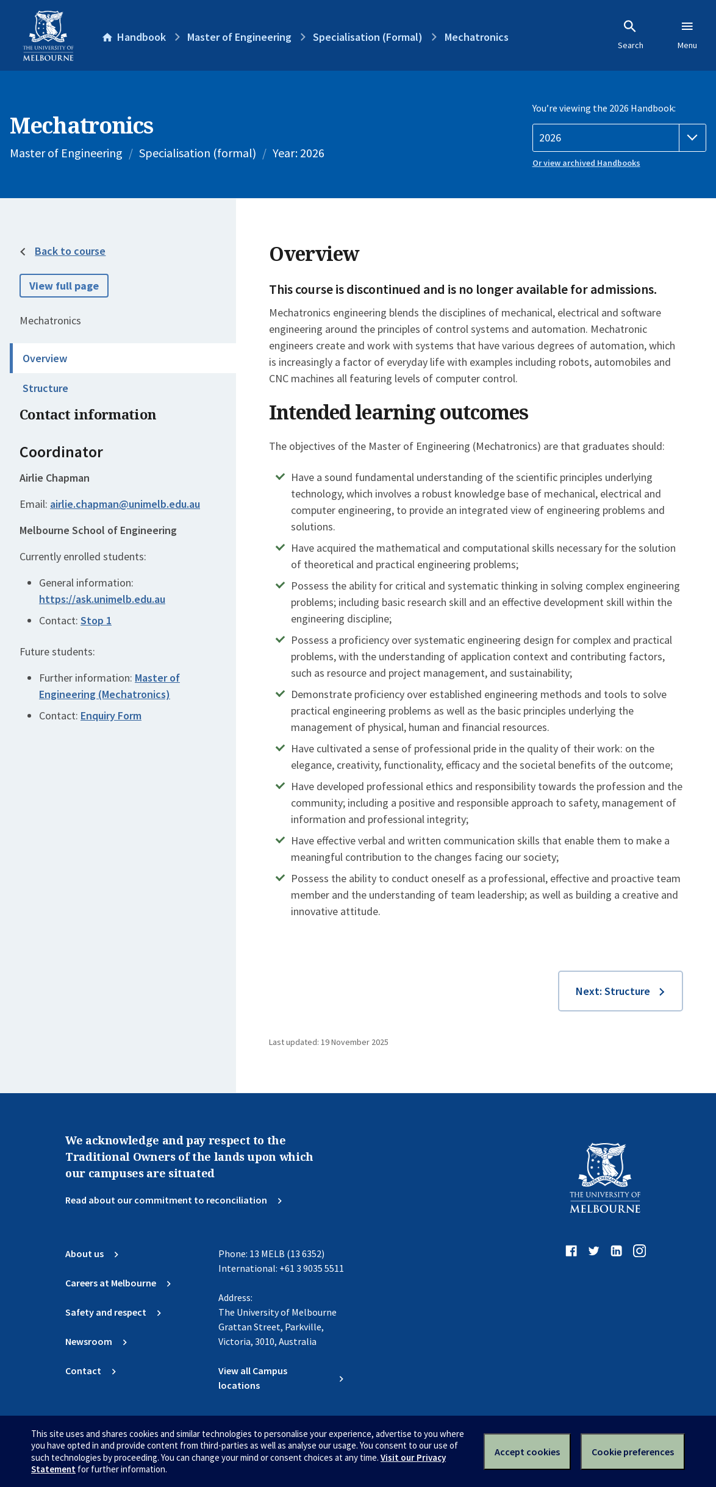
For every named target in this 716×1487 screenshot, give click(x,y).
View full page (64, 286)
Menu (687, 35)
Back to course (70, 251)
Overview (45, 358)
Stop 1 (96, 620)
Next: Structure (613, 991)
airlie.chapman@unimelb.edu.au (125, 504)
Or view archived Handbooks (586, 162)
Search (630, 35)
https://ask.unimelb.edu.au (102, 599)
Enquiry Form (111, 715)
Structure (45, 388)
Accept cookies (527, 1452)
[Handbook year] (619, 137)
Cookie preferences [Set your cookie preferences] (633, 1452)
